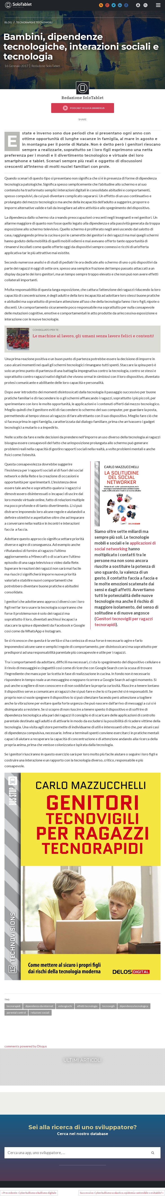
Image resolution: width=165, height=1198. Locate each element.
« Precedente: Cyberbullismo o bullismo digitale (29, 1192)
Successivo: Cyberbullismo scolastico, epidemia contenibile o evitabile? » (121, 1192)
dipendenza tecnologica (134, 1006)
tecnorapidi (13, 1006)
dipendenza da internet (39, 1006)
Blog (8, 22)
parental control (16, 1012)
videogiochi (65, 1006)
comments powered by (25, 1046)
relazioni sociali (40, 1012)
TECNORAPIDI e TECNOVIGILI (34, 22)
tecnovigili (108, 1006)
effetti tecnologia (87, 1006)
